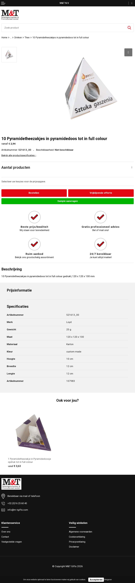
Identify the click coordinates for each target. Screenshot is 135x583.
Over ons (5, 532)
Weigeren (108, 580)
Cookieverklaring (77, 537)
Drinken (18, 37)
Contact (5, 537)
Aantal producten (15, 167)
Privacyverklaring (77, 542)
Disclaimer (74, 547)
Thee (27, 37)
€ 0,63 (14, 466)
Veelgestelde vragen (11, 542)
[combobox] (63, 28)
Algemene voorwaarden (80, 532)
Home (4, 37)
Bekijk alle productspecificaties (18, 155)
